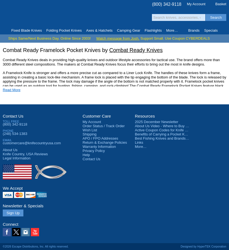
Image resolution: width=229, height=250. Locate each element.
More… (141, 147)
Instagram (25, 232)
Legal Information (16, 158)
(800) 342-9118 (166, 4)
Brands (194, 30)
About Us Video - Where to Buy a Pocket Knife (172, 126)
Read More (11, 90)
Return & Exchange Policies (105, 142)
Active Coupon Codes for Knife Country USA (170, 130)
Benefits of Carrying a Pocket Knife (162, 134)
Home (4, 30)
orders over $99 (99, 16)
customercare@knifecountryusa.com (32, 143)
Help (86, 155)
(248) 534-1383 (15, 134)
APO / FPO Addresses (100, 138)
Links (139, 142)
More (172, 30)
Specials (211, 30)
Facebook (7, 232)
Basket (220, 4)
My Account (196, 4)
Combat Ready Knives (136, 50)
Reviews (25, 154)
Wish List (90, 130)
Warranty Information (99, 147)
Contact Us (13, 116)
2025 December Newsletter (156, 122)
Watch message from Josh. (118, 38)
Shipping (90, 134)
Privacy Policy (94, 151)
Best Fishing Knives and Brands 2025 (165, 138)
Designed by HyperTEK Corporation (203, 246)
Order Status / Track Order (104, 126)
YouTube (35, 232)
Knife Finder (224, 30)
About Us (10, 150)
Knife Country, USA (25, 14)
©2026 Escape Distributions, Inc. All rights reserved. (36, 246)
